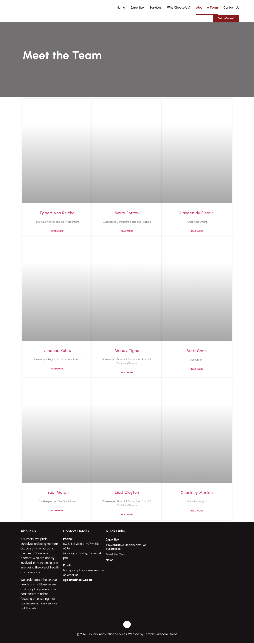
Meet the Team (207, 7)
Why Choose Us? (178, 7)
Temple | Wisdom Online (160, 634)
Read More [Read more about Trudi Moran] (57, 510)
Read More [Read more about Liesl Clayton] (127, 514)
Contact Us (231, 7)
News (109, 560)
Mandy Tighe (127, 350)
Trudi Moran (57, 492)
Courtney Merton (197, 492)
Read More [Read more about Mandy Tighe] (127, 372)
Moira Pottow (127, 213)
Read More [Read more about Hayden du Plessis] (196, 231)
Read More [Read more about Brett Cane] (196, 369)
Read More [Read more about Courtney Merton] (196, 510)
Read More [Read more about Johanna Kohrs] (57, 368)
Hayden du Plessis (196, 213)
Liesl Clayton (127, 492)
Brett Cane (197, 350)
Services (155, 7)
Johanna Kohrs (57, 350)
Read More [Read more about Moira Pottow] (127, 231)
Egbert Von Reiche (57, 213)
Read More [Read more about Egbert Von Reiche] (57, 231)
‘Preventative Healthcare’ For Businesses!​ (126, 547)
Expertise (137, 7)
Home (121, 7)
